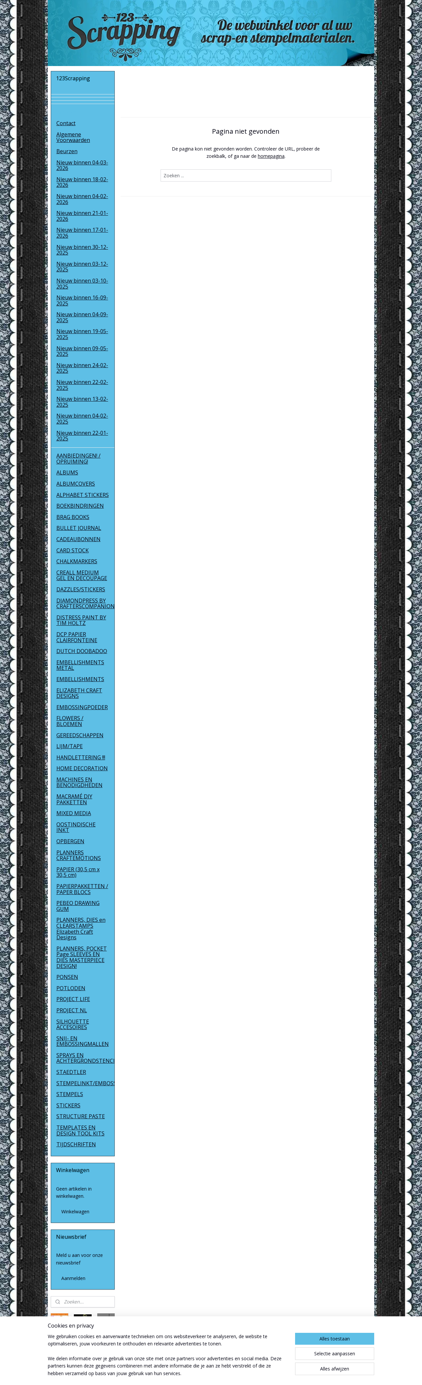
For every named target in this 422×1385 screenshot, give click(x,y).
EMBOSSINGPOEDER (82, 707)
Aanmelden (73, 1278)
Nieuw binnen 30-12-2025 (82, 250)
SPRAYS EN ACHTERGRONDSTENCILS (85, 1058)
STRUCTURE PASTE (80, 1116)
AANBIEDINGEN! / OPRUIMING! (78, 458)
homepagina (271, 156)
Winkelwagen (75, 1211)
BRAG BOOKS (72, 517)
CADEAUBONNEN (78, 539)
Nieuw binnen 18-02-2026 (82, 182)
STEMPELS (69, 1094)
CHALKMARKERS (76, 561)
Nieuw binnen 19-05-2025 (82, 334)
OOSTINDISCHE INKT (76, 827)
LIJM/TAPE (69, 746)
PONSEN (67, 977)
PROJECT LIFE (73, 999)
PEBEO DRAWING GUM (78, 906)
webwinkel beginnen (224, 1372)
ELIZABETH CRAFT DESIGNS (79, 693)
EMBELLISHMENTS (80, 679)
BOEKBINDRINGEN (80, 505)
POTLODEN (70, 988)
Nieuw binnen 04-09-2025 (82, 317)
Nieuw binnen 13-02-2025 (82, 401)
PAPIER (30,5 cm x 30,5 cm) (78, 872)
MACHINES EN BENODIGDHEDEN (79, 782)
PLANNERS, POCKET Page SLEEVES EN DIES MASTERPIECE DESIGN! (81, 957)
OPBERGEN (70, 841)
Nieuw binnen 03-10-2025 (82, 283)
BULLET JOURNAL (78, 528)
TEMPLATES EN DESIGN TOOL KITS (80, 1130)
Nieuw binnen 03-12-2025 (82, 266)
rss (199, 1372)
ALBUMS (67, 472)
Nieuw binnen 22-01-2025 (82, 435)
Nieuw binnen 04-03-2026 (82, 165)
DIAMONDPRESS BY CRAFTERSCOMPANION (85, 603)
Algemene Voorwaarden (73, 137)
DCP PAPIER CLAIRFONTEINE (76, 637)
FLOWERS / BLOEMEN (69, 721)
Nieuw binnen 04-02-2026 (82, 199)
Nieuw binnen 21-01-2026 (82, 216)
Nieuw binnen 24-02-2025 (82, 368)
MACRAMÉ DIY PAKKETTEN (74, 799)
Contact (65, 123)
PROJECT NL (71, 1010)
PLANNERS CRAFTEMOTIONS (78, 855)
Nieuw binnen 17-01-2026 (82, 232)
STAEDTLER (71, 1072)
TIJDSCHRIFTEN (76, 1144)
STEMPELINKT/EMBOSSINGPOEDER (85, 1083)
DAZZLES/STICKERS (80, 589)
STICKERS (68, 1105)
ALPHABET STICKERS (82, 495)
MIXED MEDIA (73, 813)
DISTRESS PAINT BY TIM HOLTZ (81, 620)
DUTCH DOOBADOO (81, 651)
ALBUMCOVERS (75, 483)
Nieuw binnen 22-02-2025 (82, 385)
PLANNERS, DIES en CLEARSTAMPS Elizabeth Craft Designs (81, 928)
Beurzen (66, 151)
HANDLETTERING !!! (80, 757)
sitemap (185, 1372)
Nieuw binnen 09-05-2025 (82, 351)
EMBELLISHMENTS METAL (80, 665)
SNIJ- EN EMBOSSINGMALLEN (82, 1041)
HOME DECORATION (82, 768)
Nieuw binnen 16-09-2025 (82, 300)
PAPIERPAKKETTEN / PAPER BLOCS (82, 889)
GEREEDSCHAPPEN (80, 735)
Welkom (66, 112)
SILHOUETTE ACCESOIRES (72, 1024)
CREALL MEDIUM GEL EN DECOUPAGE (81, 575)
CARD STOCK (72, 550)
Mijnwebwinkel (282, 1372)
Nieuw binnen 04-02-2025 (82, 418)
